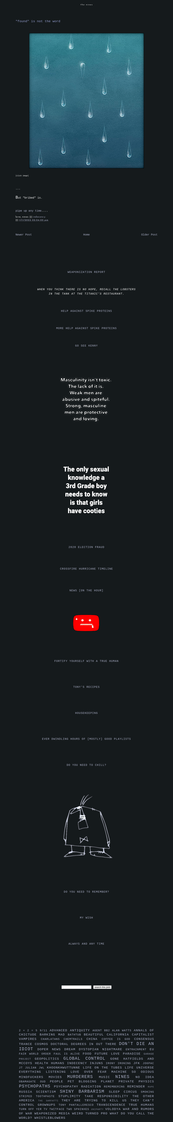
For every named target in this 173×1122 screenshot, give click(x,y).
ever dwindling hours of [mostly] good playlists (86, 739)
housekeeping (86, 713)
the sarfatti (49, 1100)
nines (125, 1076)
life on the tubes (104, 1068)
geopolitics (49, 1059)
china (94, 1039)
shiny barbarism (84, 1091)
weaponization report (86, 272)
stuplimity (71, 1096)
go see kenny (86, 345)
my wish (86, 917)
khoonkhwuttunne (65, 1068)
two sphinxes (78, 1109)
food (89, 1054)
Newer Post (24, 234)
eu (152, 1049)
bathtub (76, 1034)
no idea (144, 1077)
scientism (48, 1092)
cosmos (43, 1044)
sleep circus (125, 1092)
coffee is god (118, 1039)
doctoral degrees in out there (85, 1044)
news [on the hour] (86, 590)
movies (58, 1077)
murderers (83, 1076)
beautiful (95, 1035)
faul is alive (68, 1053)
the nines (86, 5)
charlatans (52, 1039)
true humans (141, 1105)
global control (86, 1058)
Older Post (149, 234)
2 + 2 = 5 (29, 1030)
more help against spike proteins (86, 328)
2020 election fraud (87, 547)
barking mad (54, 1035)
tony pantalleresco (78, 1105)
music (107, 1077)
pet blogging (84, 1081)
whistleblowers (50, 1118)
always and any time (87, 943)
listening (58, 1072)
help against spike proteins (86, 311)
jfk (138, 1063)
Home (86, 234)
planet (110, 1081)
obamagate (29, 1081)
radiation (92, 1086)
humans (59, 1063)
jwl (43, 1067)
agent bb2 (102, 1030)
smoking (147, 1092)
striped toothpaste (38, 1096)
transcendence (113, 1105)
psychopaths (36, 1086)
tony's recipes (86, 687)
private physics (136, 1081)
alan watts (123, 1030)
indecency (39, 217)
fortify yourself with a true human (86, 661)
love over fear (90, 1072)
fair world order (36, 1053)
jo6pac (148, 1063)
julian (32, 1067)
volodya (114, 1109)
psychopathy (67, 1086)
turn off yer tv (34, 1109)
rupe (151, 1087)
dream (71, 1049)
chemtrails (75, 1039)
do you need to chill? (86, 765)
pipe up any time (29, 210)
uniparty (98, 1109)
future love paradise (119, 1054)
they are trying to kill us (95, 1100)
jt (22, 1067)
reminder (137, 1086)
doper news (50, 1049)
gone (116, 1059)
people (59, 1081)
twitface (57, 1109)
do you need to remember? (86, 891)
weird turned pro (91, 1113)
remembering (115, 1086)
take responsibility (108, 1096)
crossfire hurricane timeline (86, 568)
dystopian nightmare (102, 1049)
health (43, 1063)
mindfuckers (34, 1077)
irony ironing (119, 1063)
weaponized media (53, 1113)
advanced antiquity (71, 1030)
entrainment (138, 1049)
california (119, 1035)
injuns (98, 1063)
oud (45, 1081)
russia (27, 1092)
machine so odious (132, 1072)
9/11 (45, 1030)
